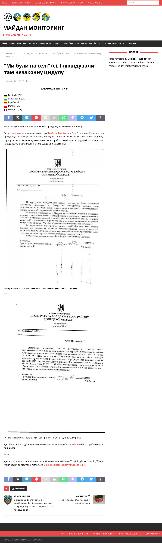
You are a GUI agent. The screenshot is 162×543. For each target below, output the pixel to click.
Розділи (29, 53)
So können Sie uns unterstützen (82, 43)
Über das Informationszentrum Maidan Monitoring (30, 43)
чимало (76, 444)
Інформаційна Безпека (72, 3)
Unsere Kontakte (114, 43)
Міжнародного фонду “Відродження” (65, 464)
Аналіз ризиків (95, 3)
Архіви (132, 43)
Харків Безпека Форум (45, 3)
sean (30, 81)
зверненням (14, 133)
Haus (4, 3)
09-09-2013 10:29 (16, 81)
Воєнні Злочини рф (21, 3)
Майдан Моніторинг (60, 133)
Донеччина (18, 488)
